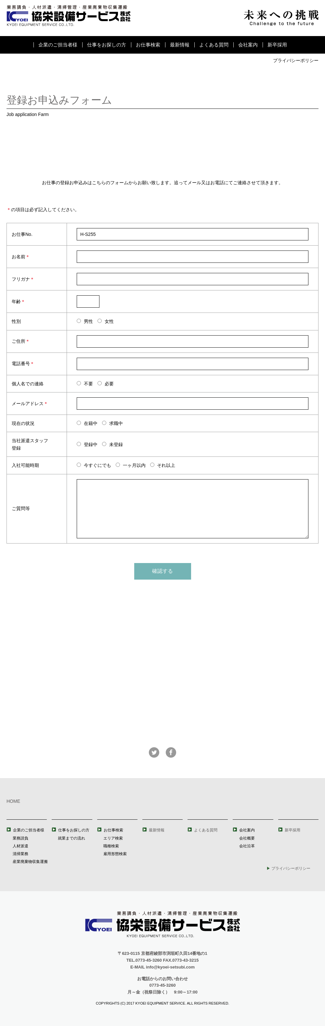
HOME (13, 801)
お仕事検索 (148, 44)
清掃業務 (20, 854)
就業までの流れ (71, 838)
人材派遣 (20, 846)
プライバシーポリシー (295, 60)
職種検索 (111, 846)
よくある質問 (213, 44)
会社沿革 (247, 846)
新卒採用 (277, 44)
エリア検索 (113, 838)
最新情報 (179, 44)
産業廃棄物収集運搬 (30, 861)
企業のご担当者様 (57, 44)
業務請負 (20, 838)
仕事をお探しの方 (106, 44)
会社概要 (247, 838)
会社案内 (248, 44)
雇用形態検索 (115, 854)
